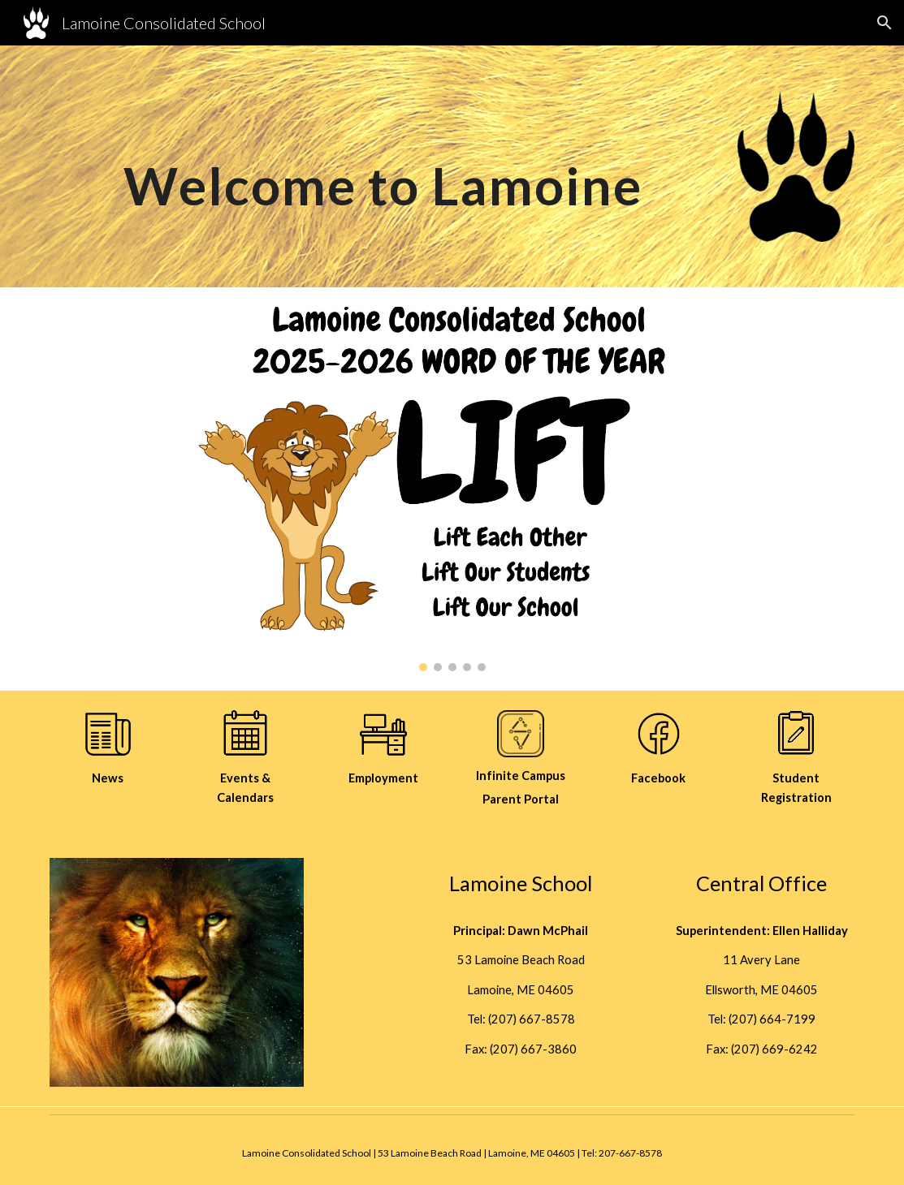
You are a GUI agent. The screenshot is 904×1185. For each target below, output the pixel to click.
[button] (884, 22)
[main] (383, 155)
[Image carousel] (452, 489)
